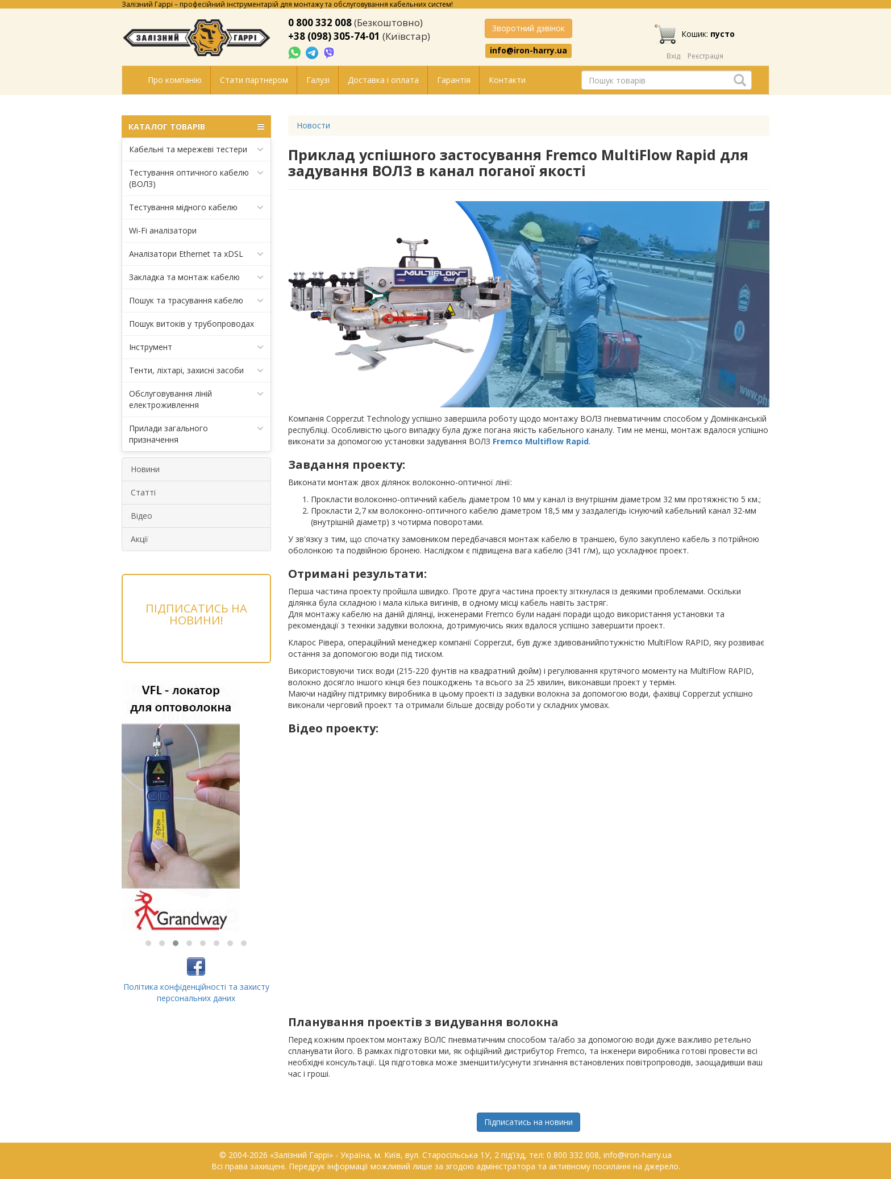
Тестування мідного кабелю (196, 207)
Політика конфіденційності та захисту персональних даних (196, 992)
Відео (141, 515)
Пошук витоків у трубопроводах (191, 323)
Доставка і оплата (383, 79)
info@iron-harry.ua (528, 50)
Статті (143, 492)
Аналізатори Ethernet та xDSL (196, 254)
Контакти (507, 79)
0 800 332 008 (320, 22)
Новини (145, 469)
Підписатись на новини (528, 1121)
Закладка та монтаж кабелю (196, 277)
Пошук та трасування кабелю (196, 300)
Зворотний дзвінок (528, 28)
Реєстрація (705, 56)
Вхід (673, 56)
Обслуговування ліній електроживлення (196, 399)
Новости (313, 125)
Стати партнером (254, 79)
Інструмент (196, 347)
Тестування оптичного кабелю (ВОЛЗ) (196, 178)
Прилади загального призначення (196, 434)
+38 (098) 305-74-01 (334, 36)
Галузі (318, 79)
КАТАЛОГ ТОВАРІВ (196, 126)
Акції (139, 539)
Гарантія (454, 79)
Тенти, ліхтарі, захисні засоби (196, 370)
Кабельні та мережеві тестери (196, 149)
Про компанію (175, 79)
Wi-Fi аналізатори (163, 230)
